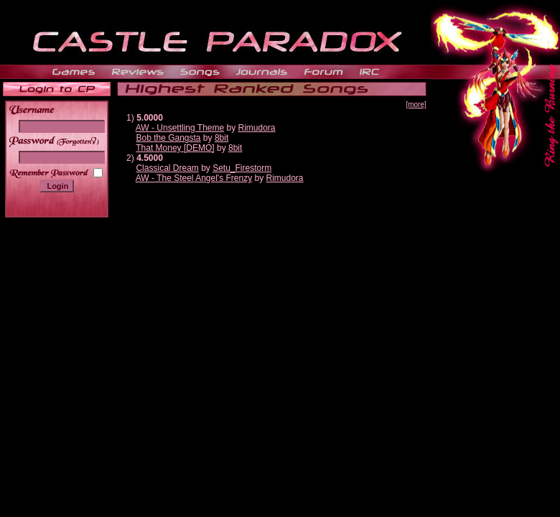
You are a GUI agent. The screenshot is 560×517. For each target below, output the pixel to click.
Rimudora (257, 128)
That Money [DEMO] (175, 148)
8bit (221, 138)
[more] (416, 104)
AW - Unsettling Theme (180, 128)
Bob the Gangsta (168, 138)
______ (79, 141)
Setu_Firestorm (242, 168)
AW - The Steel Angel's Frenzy (194, 178)
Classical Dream (167, 168)
